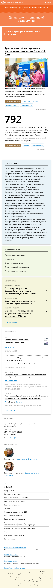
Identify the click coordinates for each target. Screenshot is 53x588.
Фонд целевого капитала (13, 515)
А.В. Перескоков (11, 380)
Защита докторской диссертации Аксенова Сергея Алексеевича (20, 302)
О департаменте (12, 163)
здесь (43, 576)
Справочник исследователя (15, 271)
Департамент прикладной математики (26, 19)
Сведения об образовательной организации (19, 528)
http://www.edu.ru (10, 561)
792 (13, 119)
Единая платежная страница (14, 535)
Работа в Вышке (9, 539)
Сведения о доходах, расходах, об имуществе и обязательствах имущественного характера (21, 524)
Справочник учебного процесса (17, 267)
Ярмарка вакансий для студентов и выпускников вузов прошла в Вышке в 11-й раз (25, 51)
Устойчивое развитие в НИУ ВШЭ (16, 498)
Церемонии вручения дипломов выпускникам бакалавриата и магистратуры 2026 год (19, 313)
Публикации (10, 332)
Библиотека (9, 259)
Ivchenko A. (9, 364)
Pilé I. (6, 402)
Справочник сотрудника (14, 263)
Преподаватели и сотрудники (14, 501)
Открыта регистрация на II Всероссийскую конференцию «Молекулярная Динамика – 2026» (20, 291)
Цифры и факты (9, 490)
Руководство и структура (13, 494)
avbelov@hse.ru (14, 438)
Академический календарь (15, 255)
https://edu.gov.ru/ (11, 554)
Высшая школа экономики (14, 2)
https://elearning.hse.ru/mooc (14, 568)
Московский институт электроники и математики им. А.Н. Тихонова (26, 8)
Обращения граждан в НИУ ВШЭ (15, 512)
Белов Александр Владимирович (27, 459)
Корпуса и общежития (12, 505)
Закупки (7, 508)
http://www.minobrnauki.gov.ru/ (15, 547)
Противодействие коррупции (14, 519)
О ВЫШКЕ (8, 487)
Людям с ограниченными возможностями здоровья (22, 532)
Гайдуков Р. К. (9, 347)
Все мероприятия (11, 322)
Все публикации (10, 410)
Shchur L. (19, 402)
